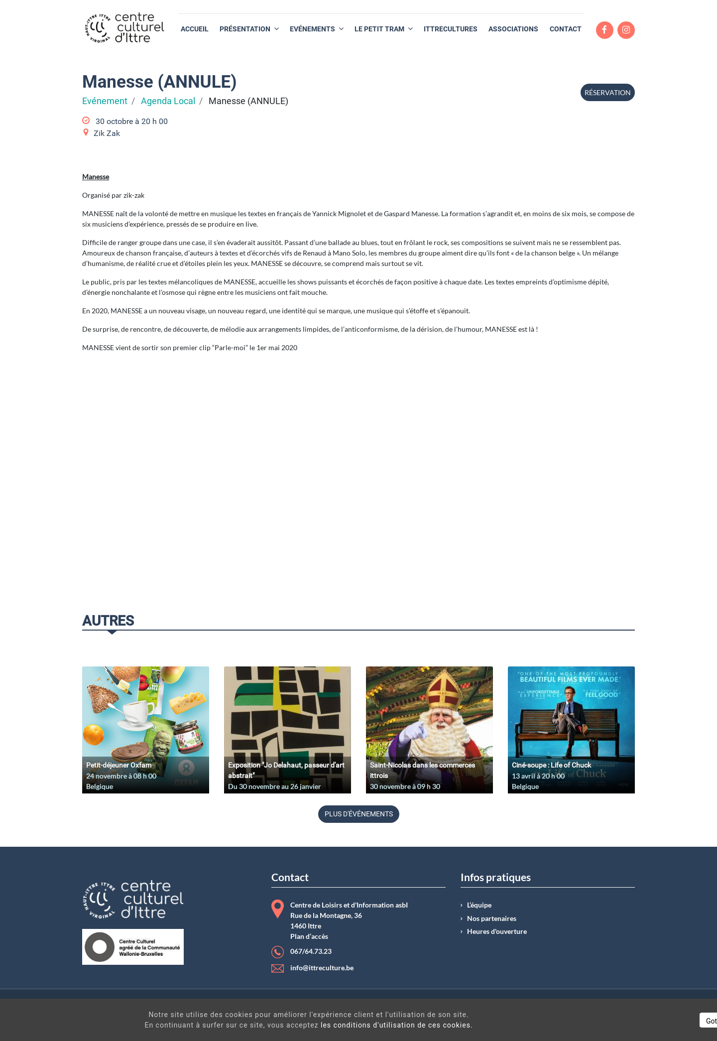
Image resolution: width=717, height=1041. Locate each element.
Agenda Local (168, 101)
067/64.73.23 (311, 951)
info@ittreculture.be (322, 968)
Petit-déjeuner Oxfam (118, 765)
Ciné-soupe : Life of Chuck (551, 765)
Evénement (104, 101)
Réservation (608, 92)
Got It (623, 1021)
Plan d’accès (309, 936)
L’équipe (479, 905)
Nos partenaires (491, 918)
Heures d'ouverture (497, 931)
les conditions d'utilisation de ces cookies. (360, 1025)
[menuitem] (195, 29)
